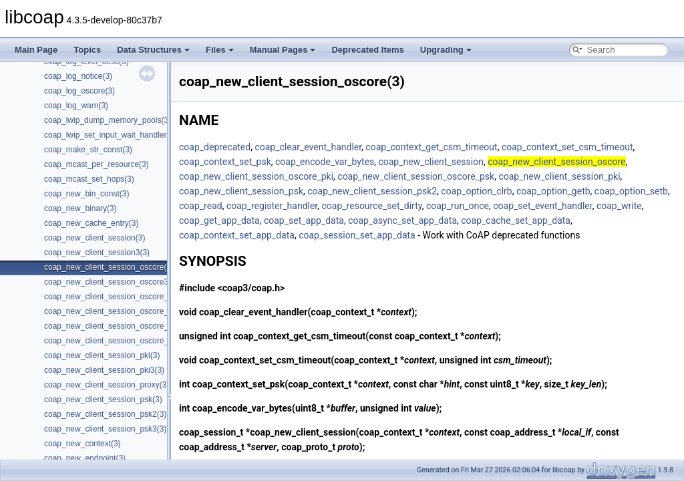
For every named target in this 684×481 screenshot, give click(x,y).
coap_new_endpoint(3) (85, 458)
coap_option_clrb (476, 191)
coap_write (619, 205)
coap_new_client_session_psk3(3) (105, 429)
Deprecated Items (367, 50)
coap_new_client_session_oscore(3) (109, 267)
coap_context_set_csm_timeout (567, 147)
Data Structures (153, 50)
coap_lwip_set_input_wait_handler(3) (110, 135)
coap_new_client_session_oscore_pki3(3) (118, 311)
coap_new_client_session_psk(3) (103, 399)
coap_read (200, 205)
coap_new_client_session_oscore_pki (256, 176)
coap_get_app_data (219, 220)
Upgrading (446, 50)
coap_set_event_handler (542, 205)
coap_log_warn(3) (76, 105)
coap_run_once (457, 205)
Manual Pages (283, 50)
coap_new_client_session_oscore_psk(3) (117, 326)
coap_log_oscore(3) (79, 91)
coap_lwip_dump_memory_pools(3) (107, 120)
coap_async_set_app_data (402, 220)
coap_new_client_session (431, 161)
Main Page (36, 50)
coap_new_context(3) (82, 443)
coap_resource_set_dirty (372, 205)
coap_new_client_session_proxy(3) (106, 384)
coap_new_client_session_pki (559, 176)
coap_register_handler (271, 205)
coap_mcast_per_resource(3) (96, 164)
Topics (87, 50)
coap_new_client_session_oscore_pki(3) (116, 296)
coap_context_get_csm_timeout (431, 147)
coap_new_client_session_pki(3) (102, 355)
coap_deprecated (214, 147)
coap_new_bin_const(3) (86, 193)
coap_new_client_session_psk (241, 191)
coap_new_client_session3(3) (97, 252)
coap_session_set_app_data (357, 235)
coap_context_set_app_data (237, 235)
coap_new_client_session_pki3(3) (104, 370)
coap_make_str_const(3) (88, 149)
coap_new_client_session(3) (94, 238)
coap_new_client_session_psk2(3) (105, 414)
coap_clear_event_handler (307, 147)
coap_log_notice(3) (78, 76)
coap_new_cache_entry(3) (91, 223)
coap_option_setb (631, 191)
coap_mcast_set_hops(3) (89, 179)
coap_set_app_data (304, 220)
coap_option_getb (553, 191)
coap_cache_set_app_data (515, 220)
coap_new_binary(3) (80, 208)
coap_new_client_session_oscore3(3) (111, 282)
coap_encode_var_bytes (324, 161)
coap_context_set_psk (225, 161)
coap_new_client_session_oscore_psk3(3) (119, 340)
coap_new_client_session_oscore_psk (415, 176)
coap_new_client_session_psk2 (372, 191)
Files (220, 50)
